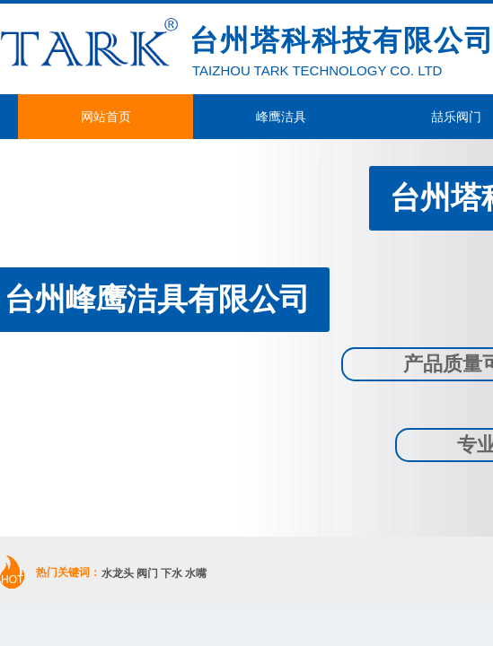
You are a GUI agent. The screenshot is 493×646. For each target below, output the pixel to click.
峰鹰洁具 (281, 116)
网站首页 (106, 116)
